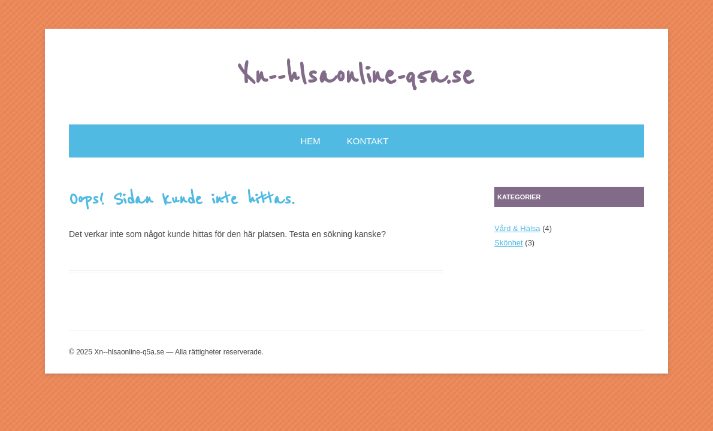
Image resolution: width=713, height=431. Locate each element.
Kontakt (368, 141)
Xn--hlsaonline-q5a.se (357, 76)
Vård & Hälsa (517, 228)
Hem (311, 141)
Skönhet (508, 242)
